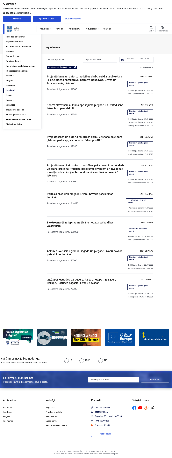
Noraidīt (17, 18)
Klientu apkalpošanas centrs (19, 62)
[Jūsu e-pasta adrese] (113, 379)
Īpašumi (9, 130)
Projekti (9, 110)
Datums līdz (145, 58)
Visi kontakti (105, 433)
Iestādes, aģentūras (15, 67)
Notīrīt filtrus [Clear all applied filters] (148, 68)
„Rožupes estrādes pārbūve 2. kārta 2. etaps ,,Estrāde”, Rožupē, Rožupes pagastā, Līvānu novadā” (81, 281)
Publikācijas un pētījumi (17, 101)
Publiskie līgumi (13, 91)
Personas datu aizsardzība (18, 149)
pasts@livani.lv (101, 411)
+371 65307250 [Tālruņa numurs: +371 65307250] (102, 407)
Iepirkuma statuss (93, 59)
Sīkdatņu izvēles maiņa (56, 425)
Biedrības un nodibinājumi (18, 76)
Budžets (10, 81)
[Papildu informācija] (108, 425)
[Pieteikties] (155, 379)
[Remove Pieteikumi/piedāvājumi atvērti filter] (75, 67)
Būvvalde (10, 115)
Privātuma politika (54, 412)
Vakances (10, 135)
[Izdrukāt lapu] (162, 46)
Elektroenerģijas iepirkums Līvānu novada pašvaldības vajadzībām (80, 224)
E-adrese (99, 425)
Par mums (8, 421)
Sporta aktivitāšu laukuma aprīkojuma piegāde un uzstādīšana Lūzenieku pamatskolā (85, 106)
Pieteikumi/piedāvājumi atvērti (138, 83)
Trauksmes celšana (15, 139)
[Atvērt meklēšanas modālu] (151, 29)
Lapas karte (51, 421)
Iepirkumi (10, 120)
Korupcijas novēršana (16, 144)
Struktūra (10, 52)
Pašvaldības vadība (15, 57)
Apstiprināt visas (46, 18)
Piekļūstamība (52, 416)
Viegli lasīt (50, 407)
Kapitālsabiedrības (14, 71)
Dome (9, 47)
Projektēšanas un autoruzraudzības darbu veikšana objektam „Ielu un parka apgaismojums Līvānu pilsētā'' (84, 138)
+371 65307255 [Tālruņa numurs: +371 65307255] (101, 420)
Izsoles (9, 125)
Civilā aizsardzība (14, 154)
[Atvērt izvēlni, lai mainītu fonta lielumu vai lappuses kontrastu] (162, 29)
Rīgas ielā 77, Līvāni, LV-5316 (108, 416)
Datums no (130, 58)
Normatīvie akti (13, 86)
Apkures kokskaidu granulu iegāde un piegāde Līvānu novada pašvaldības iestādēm (84, 252)
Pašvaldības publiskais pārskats (20, 96)
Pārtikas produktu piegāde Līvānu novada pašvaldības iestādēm (80, 195)
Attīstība (10, 105)
